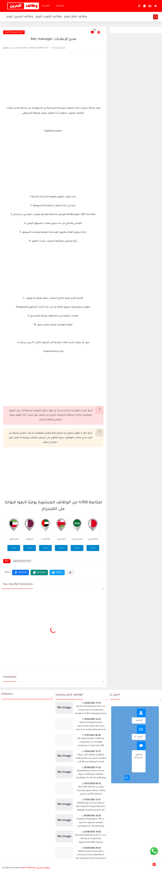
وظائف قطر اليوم (75, 16)
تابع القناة (13, 548)
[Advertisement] (53, 80)
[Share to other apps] (70, 572)
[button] (20, 572)
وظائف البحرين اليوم (19, 16)
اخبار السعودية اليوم (14, 32)
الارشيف (60, 6)
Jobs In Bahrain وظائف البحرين (35, 868)
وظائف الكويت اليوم (48, 16)
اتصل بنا (46, 6)
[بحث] (155, 16)
